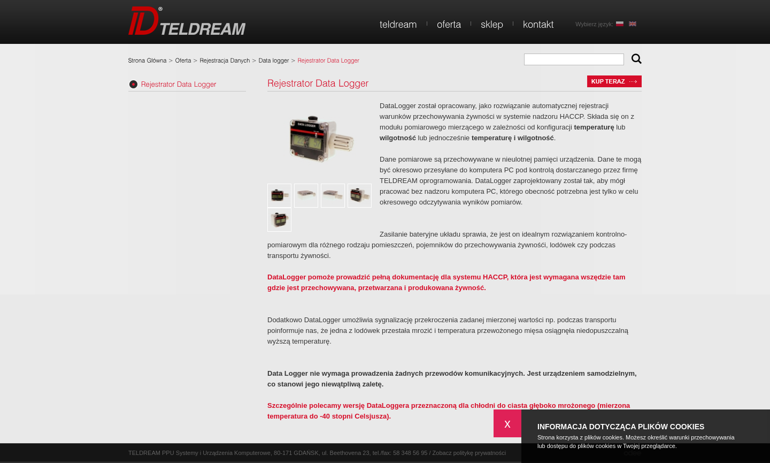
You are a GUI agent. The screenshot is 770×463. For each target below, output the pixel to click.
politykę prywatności (479, 453)
